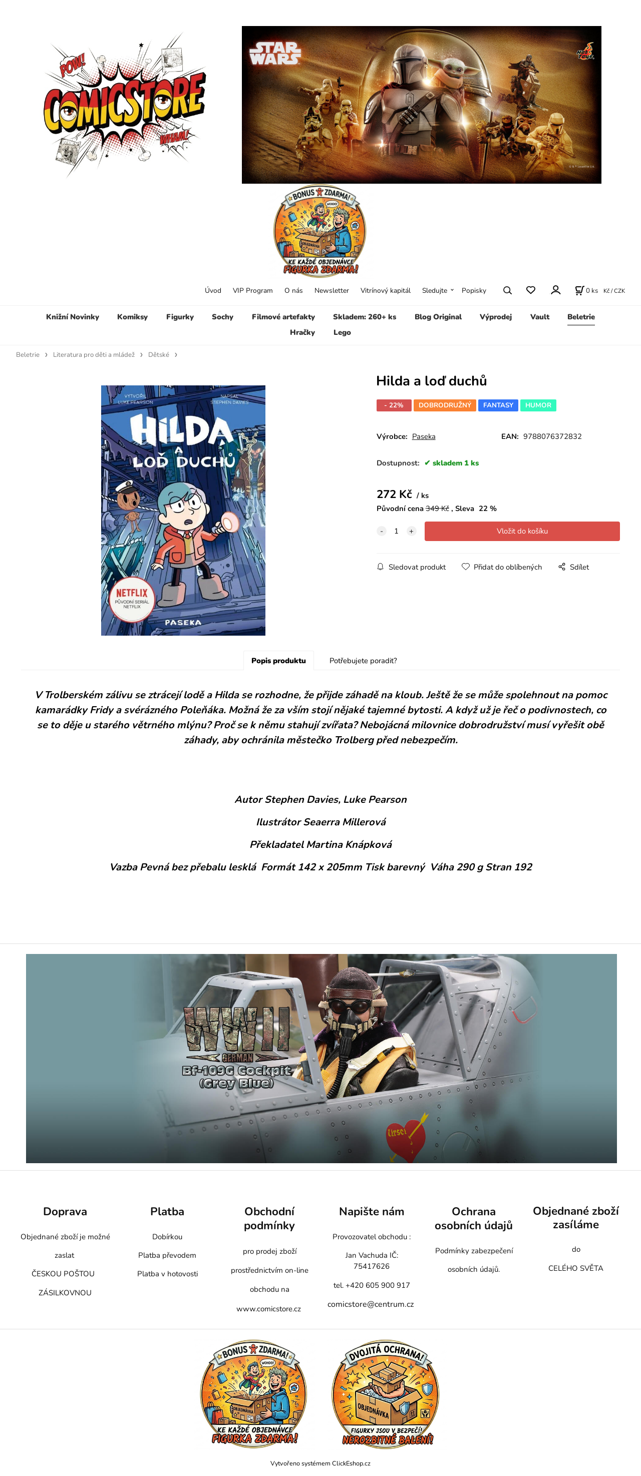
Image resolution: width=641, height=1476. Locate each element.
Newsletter (331, 290)
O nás (293, 290)
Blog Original (438, 317)
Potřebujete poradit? (363, 661)
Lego (342, 332)
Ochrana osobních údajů (474, 1218)
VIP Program (253, 290)
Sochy (222, 317)
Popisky (474, 290)
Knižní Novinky (72, 317)
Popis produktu (278, 661)
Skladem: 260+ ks (364, 317)
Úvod (213, 290)
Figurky (180, 317)
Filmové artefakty (283, 317)
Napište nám (372, 1211)
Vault (539, 317)
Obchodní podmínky (269, 1218)
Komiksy (132, 317)
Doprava (65, 1211)
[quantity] (397, 531)
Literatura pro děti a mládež (94, 354)
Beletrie (581, 317)
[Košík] (586, 290)
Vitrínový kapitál (386, 290)
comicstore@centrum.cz (371, 1304)
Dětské (158, 354)
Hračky (302, 332)
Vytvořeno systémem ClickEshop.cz (320, 1463)
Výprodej (496, 317)
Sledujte (434, 290)
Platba (167, 1211)
